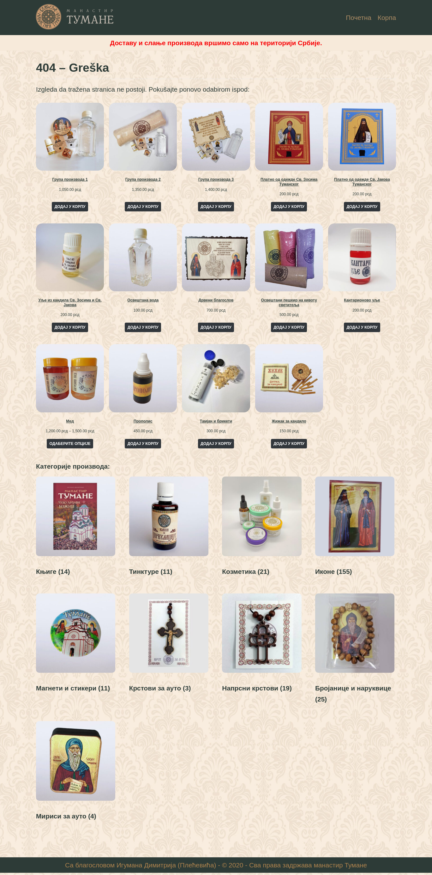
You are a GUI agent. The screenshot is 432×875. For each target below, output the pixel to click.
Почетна (358, 17)
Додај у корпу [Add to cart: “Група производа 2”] (143, 207)
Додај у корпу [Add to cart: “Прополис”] (143, 444)
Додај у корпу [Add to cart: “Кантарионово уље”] (361, 328)
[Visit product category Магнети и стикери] (75, 646)
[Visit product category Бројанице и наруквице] (354, 651)
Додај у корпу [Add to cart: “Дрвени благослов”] (216, 328)
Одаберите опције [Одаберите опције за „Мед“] (70, 444)
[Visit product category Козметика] (261, 529)
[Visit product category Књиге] (75, 529)
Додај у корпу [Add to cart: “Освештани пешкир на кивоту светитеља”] (288, 328)
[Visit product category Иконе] (354, 529)
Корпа (386, 17)
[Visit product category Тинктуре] (168, 529)
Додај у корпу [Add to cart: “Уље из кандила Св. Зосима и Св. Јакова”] (70, 328)
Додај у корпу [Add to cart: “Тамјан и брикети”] (216, 444)
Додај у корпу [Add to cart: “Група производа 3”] (216, 207)
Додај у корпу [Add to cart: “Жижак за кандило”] (288, 444)
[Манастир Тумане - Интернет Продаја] (75, 16)
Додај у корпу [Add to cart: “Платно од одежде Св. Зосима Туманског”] (288, 207)
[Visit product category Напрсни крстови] (261, 646)
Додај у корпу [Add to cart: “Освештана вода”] (143, 328)
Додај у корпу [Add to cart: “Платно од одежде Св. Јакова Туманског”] (361, 207)
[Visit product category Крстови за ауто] (168, 646)
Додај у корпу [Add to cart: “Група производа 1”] (70, 207)
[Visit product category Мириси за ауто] (75, 775)
